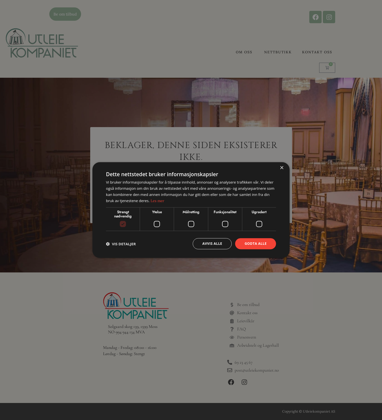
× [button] (281, 168)
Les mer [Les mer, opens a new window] (157, 200)
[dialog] (191, 210)
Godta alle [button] (255, 243)
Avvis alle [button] (212, 243)
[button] (121, 244)
